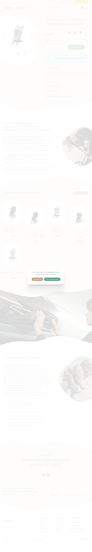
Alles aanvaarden (52, 279)
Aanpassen (37, 279)
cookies (50, 272)
